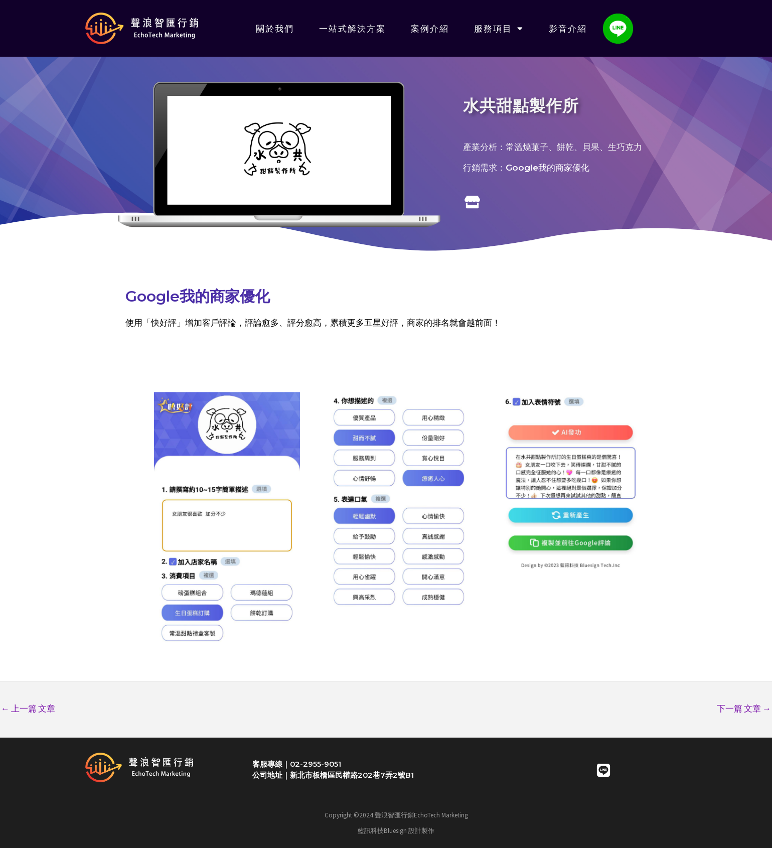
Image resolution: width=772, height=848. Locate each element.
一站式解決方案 (352, 28)
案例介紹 (430, 28)
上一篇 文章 (28, 708)
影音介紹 (568, 28)
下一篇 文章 (744, 708)
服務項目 (499, 28)
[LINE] (603, 770)
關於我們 (275, 28)
